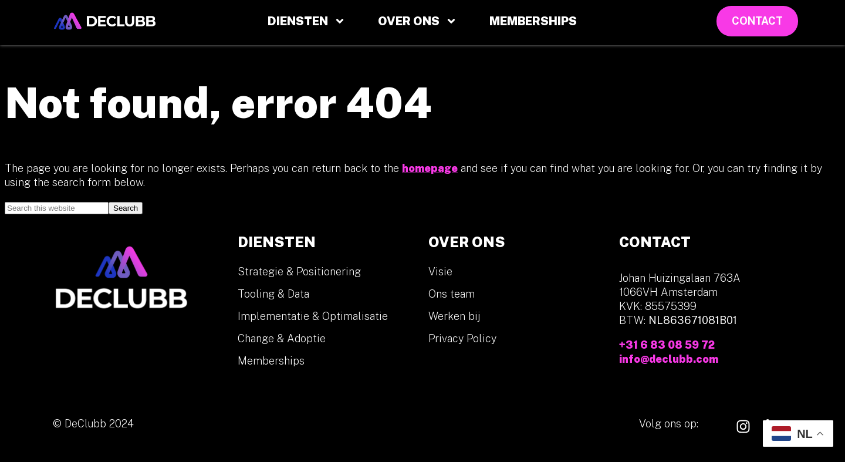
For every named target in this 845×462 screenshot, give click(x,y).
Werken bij (454, 316)
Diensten (307, 21)
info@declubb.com (668, 359)
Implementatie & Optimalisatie (313, 316)
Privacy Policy (462, 338)
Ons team (451, 294)
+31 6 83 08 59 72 (667, 345)
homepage (430, 168)
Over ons (417, 21)
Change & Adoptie (282, 338)
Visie (440, 271)
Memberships (533, 21)
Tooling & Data (273, 294)
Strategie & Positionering (299, 271)
